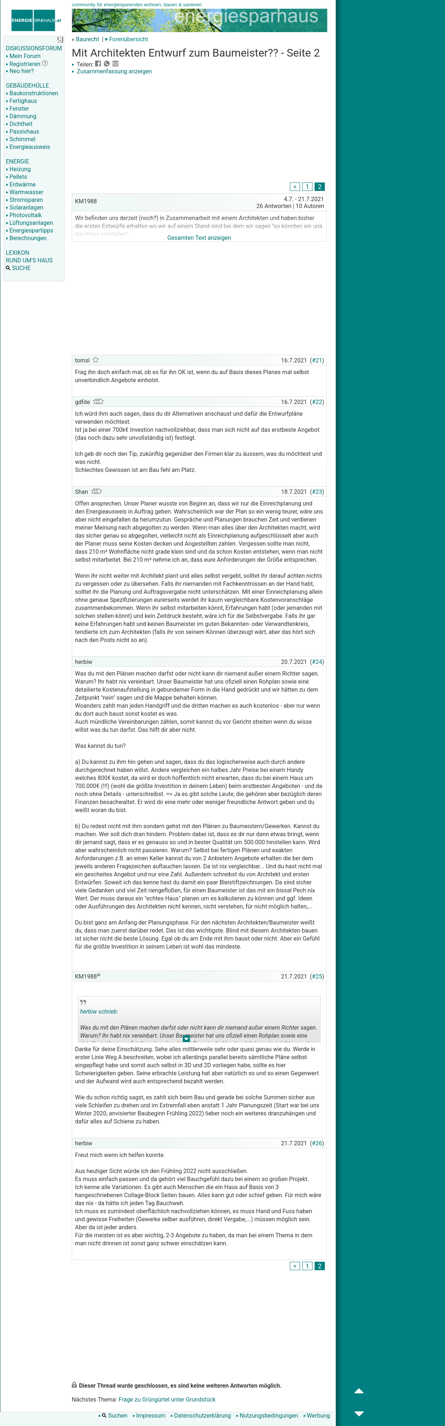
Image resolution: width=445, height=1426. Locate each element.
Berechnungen (26, 238)
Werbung (316, 1415)
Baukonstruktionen (32, 93)
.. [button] (186, 1040)
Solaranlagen (24, 207)
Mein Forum (23, 56)
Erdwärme (21, 184)
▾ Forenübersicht (126, 39)
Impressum (149, 1415)
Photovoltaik (24, 215)
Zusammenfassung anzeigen (112, 71)
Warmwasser (24, 192)
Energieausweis (28, 146)
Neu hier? (20, 71)
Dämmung (21, 116)
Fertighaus (21, 100)
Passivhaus (22, 131)
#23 (317, 491)
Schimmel (20, 139)
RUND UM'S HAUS (29, 260)
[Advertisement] (199, 129)
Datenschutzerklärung (200, 1415)
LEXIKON (17, 252)
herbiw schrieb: (99, 1011)
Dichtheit (19, 123)
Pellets (16, 176)
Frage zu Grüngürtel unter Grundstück (167, 1399)
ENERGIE (17, 161)
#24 (317, 661)
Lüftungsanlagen (29, 222)
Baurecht (87, 39)
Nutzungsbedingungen (267, 1415)
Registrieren (23, 64)
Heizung (18, 169)
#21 (317, 360)
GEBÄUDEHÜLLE (27, 85)
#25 (317, 976)
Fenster (17, 108)
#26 (317, 1143)
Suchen (112, 1415)
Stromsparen (24, 199)
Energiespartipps (29, 230)
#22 (317, 402)
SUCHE (18, 268)
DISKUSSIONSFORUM (34, 48)
